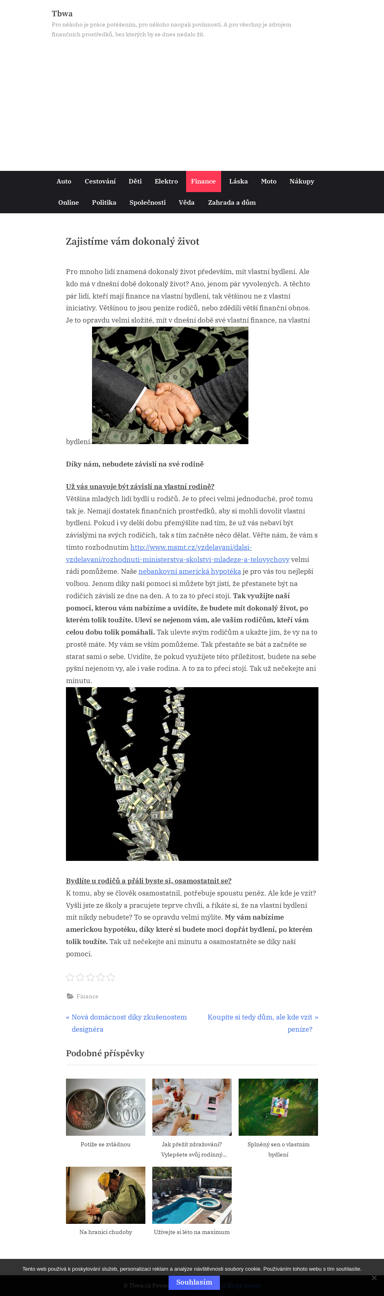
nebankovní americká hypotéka (189, 571)
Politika (104, 202)
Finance (203, 181)
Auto (64, 181)
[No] (374, 1278)
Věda (187, 202)
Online (68, 202)
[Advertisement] (192, 101)
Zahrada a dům (232, 202)
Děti (135, 181)
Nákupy (302, 181)
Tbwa (62, 14)
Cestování (100, 181)
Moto (268, 181)
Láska (238, 181)
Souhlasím (194, 1282)
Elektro (166, 181)
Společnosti (147, 202)
